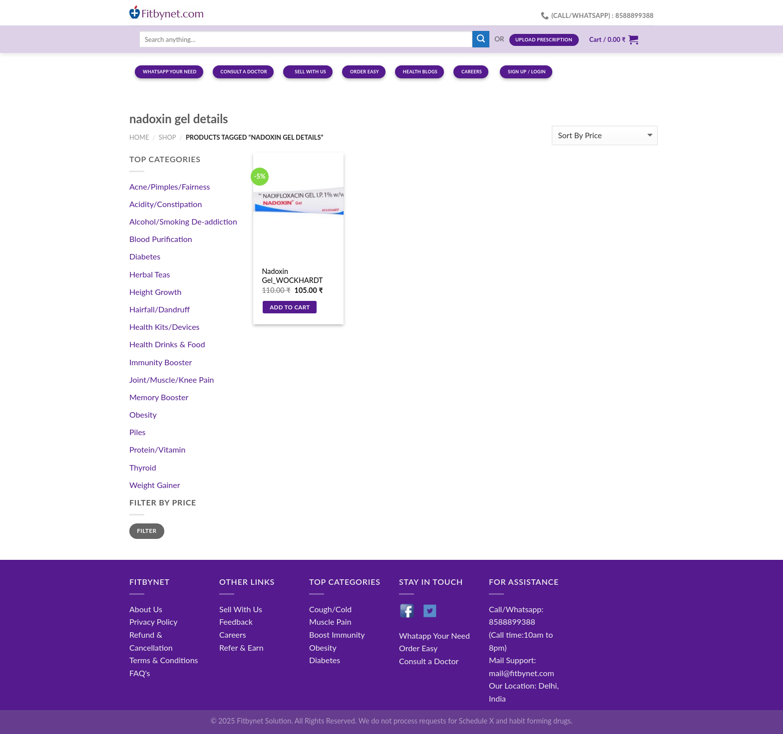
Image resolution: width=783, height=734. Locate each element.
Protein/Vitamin (157, 449)
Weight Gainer (154, 484)
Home (139, 137)
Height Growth (155, 291)
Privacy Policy (153, 621)
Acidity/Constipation (165, 204)
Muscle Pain (330, 621)
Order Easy (418, 648)
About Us (145, 609)
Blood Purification (160, 239)
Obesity (143, 414)
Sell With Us (240, 609)
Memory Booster (158, 397)
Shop (167, 137)
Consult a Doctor (428, 661)
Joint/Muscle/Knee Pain (171, 379)
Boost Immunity (337, 634)
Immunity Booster (160, 362)
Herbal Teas (149, 274)
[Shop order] (605, 135)
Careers (232, 634)
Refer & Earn (241, 647)
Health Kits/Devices (164, 326)
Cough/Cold (330, 609)
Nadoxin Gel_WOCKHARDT (292, 276)
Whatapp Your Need (434, 635)
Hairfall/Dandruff (159, 309)
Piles (137, 432)
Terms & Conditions (163, 660)
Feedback (236, 621)
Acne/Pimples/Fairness (169, 186)
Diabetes (144, 256)
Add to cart (290, 307)
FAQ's (139, 673)
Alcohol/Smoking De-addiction (183, 221)
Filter (146, 530)
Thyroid (142, 467)
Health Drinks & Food (167, 344)
